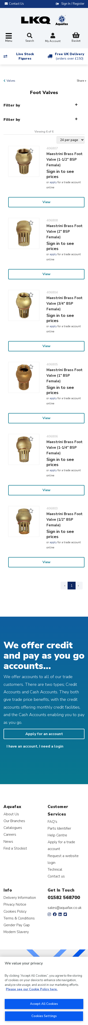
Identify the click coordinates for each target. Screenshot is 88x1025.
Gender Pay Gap (17, 924)
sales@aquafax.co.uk (65, 907)
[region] (44, 991)
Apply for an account (44, 733)
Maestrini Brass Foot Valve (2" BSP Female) (64, 231)
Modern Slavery (16, 931)
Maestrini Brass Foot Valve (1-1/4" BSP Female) (64, 448)
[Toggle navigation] (9, 38)
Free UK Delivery (69, 56)
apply (53, 182)
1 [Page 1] (72, 585)
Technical (55, 869)
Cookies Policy (15, 911)
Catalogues (13, 827)
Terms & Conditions (19, 918)
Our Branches (14, 820)
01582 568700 (64, 897)
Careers (10, 834)
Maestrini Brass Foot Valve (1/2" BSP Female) (64, 520)
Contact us (56, 876)
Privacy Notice (15, 904)
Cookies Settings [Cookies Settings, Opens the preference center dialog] (44, 1016)
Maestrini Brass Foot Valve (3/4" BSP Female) (64, 303)
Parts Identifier (59, 828)
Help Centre (57, 835)
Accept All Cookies (44, 1004)
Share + (81, 81)
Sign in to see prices (60, 174)
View (46, 202)
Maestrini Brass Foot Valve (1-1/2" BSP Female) (64, 159)
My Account (53, 38)
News (8, 841)
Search (29, 38)
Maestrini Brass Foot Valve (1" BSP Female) (64, 375)
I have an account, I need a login (35, 746)
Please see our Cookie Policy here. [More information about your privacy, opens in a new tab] (31, 989)
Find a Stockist (15, 848)
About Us (11, 814)
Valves (11, 81)
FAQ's (52, 821)
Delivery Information (20, 897)
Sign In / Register (72, 4)
